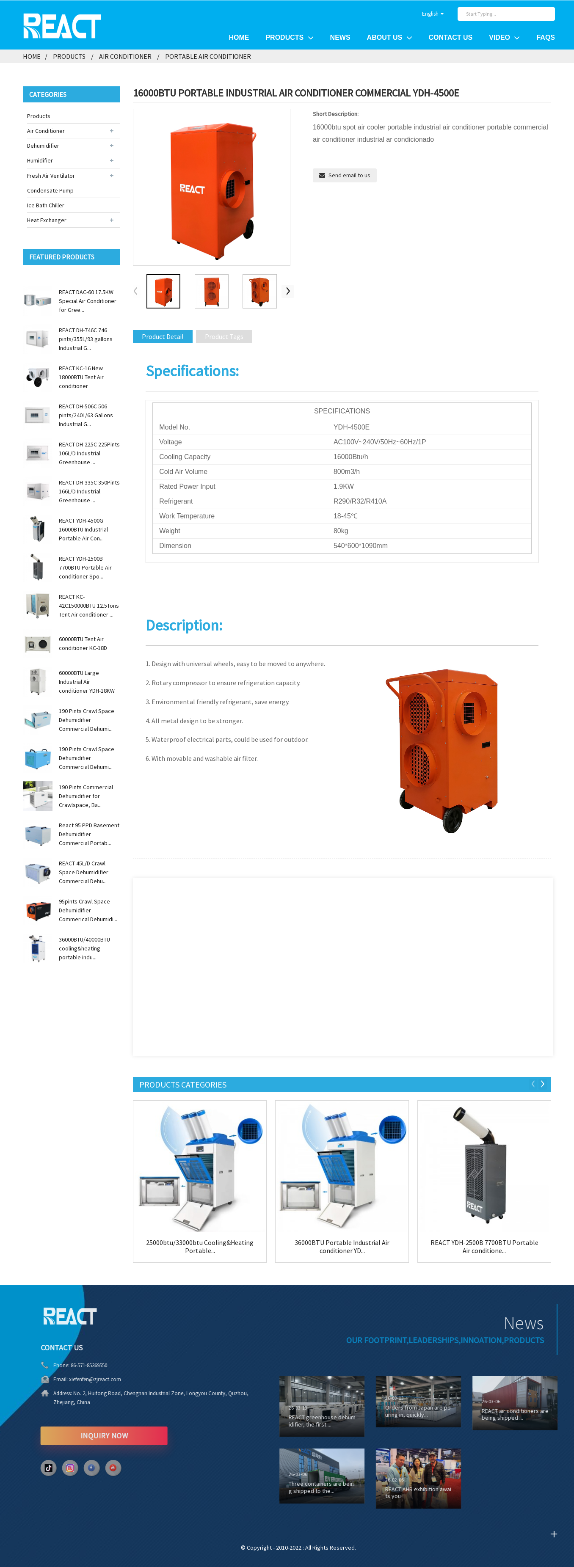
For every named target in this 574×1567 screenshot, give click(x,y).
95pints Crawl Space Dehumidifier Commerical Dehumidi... (88, 910)
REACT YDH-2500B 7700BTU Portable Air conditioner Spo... (85, 567)
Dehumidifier (43, 145)
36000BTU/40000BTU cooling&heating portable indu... (84, 948)
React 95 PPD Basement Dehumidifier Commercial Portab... (89, 833)
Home (239, 37)
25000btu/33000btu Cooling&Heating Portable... (200, 1246)
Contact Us (451, 37)
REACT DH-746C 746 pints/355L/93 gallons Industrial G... (86, 338)
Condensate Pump (50, 190)
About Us (389, 37)
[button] (288, 291)
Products (289, 37)
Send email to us (349, 175)
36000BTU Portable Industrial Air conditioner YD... (342, 1246)
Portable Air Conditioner (208, 56)
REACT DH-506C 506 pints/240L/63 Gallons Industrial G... (86, 414)
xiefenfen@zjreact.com (67, 1378)
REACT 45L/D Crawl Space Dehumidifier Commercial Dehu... (83, 871)
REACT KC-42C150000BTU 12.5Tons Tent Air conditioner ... (89, 605)
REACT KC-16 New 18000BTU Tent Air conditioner (81, 376)
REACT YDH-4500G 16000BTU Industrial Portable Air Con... (83, 529)
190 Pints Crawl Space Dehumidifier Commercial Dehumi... (86, 719)
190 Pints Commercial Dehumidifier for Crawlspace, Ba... (86, 795)
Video (504, 37)
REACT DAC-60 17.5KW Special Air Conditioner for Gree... (87, 300)
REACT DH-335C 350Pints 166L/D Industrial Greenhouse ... (89, 491)
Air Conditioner (125, 56)
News (340, 37)
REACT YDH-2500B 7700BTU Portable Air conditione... (484, 1246)
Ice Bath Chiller (45, 205)
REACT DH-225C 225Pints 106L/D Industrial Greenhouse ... (89, 452)
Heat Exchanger (46, 220)
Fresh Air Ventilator (51, 175)
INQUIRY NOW (75, 1435)
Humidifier (40, 160)
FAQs (545, 37)
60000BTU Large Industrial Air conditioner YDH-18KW (87, 681)
